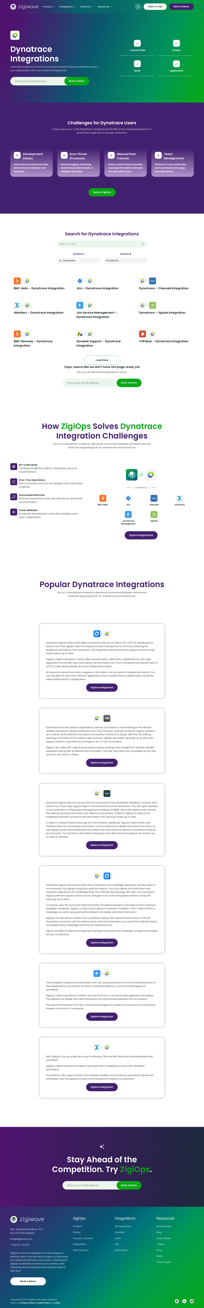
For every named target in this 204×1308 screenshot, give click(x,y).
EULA (57, 1302)
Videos (160, 1244)
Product (77, 1226)
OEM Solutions (81, 1250)
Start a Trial (155, 6)
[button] (49, 6)
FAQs (159, 1250)
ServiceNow (121, 1250)
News (159, 1256)
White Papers (164, 1262)
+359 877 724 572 (20, 1245)
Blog (159, 1232)
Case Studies (164, 1238)
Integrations (79, 1244)
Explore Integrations (141, 535)
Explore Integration (102, 687)
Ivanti (118, 1238)
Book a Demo (181, 6)
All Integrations (123, 1226)
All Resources (164, 1226)
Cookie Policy (43, 1302)
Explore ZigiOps (102, 192)
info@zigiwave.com (21, 1239)
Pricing (76, 1232)
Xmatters (120, 1232)
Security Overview (83, 1238)
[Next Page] (102, 360)
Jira (117, 1244)
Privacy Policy (27, 1302)
